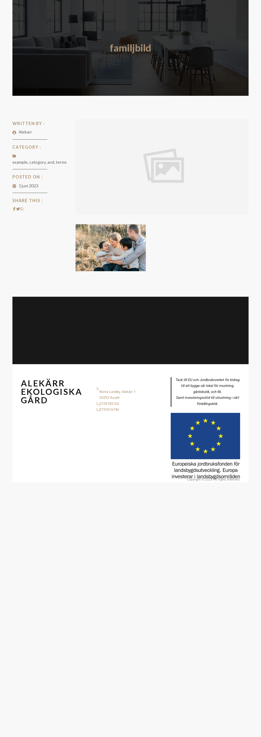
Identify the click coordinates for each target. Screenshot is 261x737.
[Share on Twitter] (18, 209)
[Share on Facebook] (14, 209)
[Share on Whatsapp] (22, 209)
